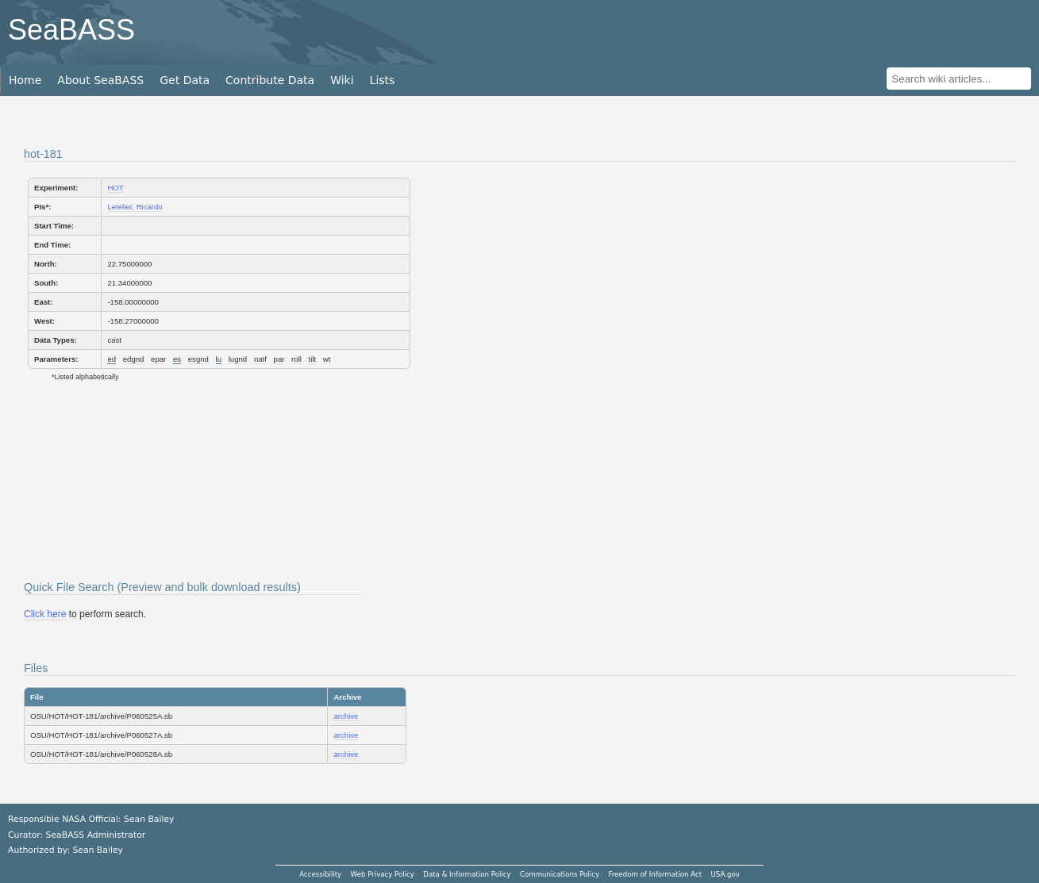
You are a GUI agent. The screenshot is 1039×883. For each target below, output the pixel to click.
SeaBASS (71, 29)
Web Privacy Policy (382, 874)
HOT (115, 187)
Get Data (185, 80)
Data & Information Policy (466, 874)
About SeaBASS (100, 80)
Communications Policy (559, 874)
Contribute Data (269, 80)
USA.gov (725, 874)
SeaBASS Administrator (96, 835)
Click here (45, 614)
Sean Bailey (97, 850)
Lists (382, 80)
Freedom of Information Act (655, 874)
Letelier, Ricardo (134, 206)
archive (345, 716)
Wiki (341, 80)
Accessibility (320, 874)
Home (25, 80)
